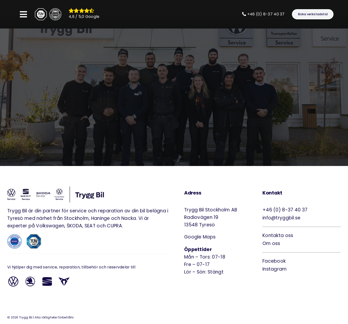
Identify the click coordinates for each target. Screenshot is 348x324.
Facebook (274, 261)
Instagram (274, 269)
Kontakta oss (277, 235)
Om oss (271, 243)
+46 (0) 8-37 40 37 (263, 14)
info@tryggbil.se (281, 218)
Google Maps (200, 237)
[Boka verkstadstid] (313, 14)
